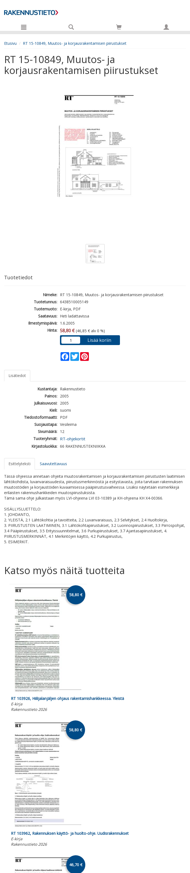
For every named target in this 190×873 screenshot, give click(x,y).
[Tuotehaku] (71, 27)
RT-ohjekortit (72, 438)
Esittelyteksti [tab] (19, 463)
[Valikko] (23, 27)
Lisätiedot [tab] (17, 375)
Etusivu (10, 43)
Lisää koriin (99, 340)
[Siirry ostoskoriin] (118, 27)
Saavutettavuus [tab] (53, 463)
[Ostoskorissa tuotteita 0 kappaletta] (118, 28)
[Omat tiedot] (166, 27)
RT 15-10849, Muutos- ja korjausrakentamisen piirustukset (74, 43)
